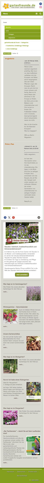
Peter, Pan (9, 144)
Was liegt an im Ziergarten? (13, 408)
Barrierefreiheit (22, 476)
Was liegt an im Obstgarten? (14, 357)
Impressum (10, 472)
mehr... (5, 463)
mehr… (5, 292)
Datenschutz (21, 472)
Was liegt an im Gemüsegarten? (15, 284)
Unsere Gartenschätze (11, 334)
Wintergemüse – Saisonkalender (15, 307)
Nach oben (7, 208)
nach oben (35, 480)
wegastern (9, 58)
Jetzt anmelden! (22, 275)
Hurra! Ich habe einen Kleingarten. (16, 380)
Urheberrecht (32, 472)
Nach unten (7, 53)
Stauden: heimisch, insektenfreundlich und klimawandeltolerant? (20, 248)
